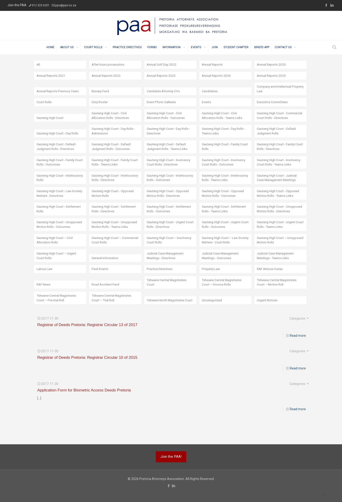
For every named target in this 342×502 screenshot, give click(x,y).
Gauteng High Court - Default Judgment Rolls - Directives (57, 152)
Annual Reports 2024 (217, 76)
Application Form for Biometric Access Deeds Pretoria (84, 406)
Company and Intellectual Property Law (275, 89)
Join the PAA (16, 5)
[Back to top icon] (323, 495)
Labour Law (45, 285)
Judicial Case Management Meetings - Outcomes (222, 271)
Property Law (211, 285)
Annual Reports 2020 (272, 65)
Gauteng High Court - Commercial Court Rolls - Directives (275, 118)
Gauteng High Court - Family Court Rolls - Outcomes (57, 168)
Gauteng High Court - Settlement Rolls (52, 220)
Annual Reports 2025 (272, 76)
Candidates (210, 91)
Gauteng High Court (51, 123)
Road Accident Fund (106, 301)
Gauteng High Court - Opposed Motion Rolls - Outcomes (224, 199)
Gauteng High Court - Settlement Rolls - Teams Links (224, 220)
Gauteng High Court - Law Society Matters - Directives (57, 199)
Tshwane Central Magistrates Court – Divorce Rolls (223, 298)
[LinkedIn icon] (332, 5)
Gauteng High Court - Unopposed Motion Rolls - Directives (275, 217)
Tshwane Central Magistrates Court (168, 298)
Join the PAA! (171, 456)
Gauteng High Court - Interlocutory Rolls (52, 183)
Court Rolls (44, 103)
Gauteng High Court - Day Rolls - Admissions (115, 136)
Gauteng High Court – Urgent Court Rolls (57, 271)
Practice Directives (160, 285)
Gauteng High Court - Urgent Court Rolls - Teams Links (277, 240)
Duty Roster (100, 103)
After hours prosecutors (109, 65)
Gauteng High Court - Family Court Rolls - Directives (277, 152)
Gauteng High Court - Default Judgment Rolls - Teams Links (168, 152)
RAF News (44, 301)
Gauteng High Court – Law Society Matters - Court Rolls (222, 256)
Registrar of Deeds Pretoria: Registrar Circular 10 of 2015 (87, 374)
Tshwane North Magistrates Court (167, 314)
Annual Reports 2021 (52, 76)
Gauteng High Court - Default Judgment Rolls (278, 136)
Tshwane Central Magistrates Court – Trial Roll (113, 314)
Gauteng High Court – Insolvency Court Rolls (170, 256)
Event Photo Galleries (162, 103)
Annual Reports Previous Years (59, 91)
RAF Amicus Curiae (271, 285)
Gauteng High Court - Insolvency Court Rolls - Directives (170, 168)
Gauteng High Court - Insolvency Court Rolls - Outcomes (225, 168)
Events (207, 103)
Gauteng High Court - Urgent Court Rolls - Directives (167, 240)
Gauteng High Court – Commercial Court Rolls (109, 256)
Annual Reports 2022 (107, 76)
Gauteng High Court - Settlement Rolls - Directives (112, 220)
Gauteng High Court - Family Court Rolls (222, 152)
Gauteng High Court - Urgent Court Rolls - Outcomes (222, 240)
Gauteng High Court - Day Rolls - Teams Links (225, 136)
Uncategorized (212, 316)
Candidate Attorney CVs (164, 91)
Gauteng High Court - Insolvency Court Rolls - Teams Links (280, 168)
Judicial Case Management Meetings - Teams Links (277, 271)
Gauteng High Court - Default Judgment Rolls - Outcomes (113, 152)
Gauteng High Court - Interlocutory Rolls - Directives (113, 183)
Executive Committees (273, 103)
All (38, 65)
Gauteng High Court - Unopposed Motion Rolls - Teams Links (110, 237)
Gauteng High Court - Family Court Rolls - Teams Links (112, 168)
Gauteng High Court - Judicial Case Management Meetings (278, 183)
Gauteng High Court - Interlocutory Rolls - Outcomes (169, 183)
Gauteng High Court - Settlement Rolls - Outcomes (168, 220)
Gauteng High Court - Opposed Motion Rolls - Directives (169, 199)
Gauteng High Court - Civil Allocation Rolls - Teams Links (223, 121)
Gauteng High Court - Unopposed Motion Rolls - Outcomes (55, 237)
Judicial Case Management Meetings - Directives (167, 271)
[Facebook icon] (326, 5)
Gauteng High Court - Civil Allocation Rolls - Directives (111, 121)
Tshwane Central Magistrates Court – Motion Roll (278, 298)
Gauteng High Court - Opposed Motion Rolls (114, 199)
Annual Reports (213, 65)
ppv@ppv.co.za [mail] (65, 5)
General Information (106, 274)
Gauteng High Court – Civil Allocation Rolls (55, 256)
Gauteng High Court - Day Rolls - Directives (170, 136)
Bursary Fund (101, 91)
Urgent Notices (267, 316)
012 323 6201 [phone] (41, 5)
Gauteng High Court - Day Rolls (59, 139)
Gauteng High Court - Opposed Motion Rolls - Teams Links (279, 199)
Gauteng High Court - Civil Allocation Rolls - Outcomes (167, 121)
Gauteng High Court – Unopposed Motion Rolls (274, 256)
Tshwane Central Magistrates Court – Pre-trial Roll (58, 314)
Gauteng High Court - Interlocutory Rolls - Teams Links (225, 183)
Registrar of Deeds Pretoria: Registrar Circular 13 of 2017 (87, 341)
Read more (298, 352)
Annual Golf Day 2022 (162, 65)
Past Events (100, 285)
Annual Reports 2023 (162, 76)
